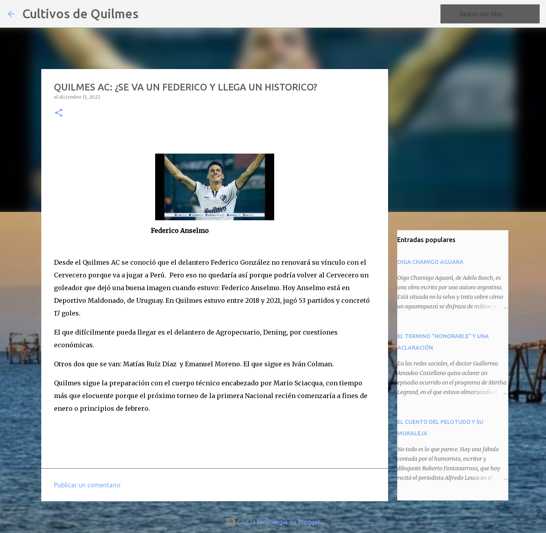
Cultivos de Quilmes (80, 13)
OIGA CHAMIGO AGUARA (430, 262)
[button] (58, 113)
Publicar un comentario (87, 485)
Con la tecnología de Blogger (273, 521)
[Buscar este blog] (498, 13)
